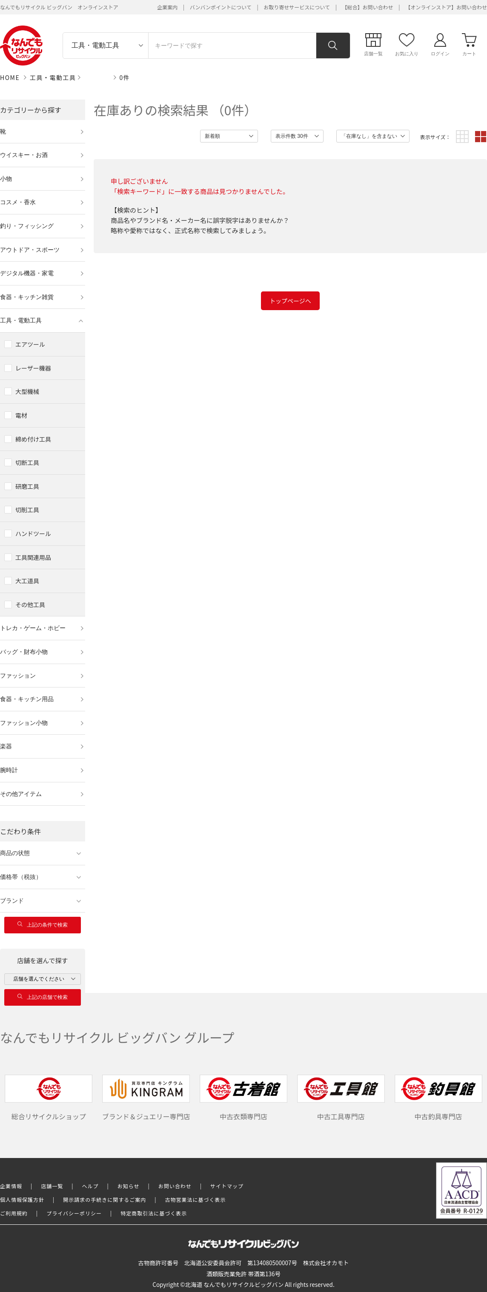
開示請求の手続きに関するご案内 (104, 1199)
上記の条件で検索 (42, 924)
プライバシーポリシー (74, 1213)
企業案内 (167, 7)
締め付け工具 (33, 439)
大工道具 (27, 580)
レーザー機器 (33, 368)
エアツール (30, 344)
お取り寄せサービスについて (297, 7)
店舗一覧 (52, 1185)
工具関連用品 (33, 557)
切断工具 (27, 462)
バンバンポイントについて (221, 7)
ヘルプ (90, 1185)
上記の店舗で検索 (42, 997)
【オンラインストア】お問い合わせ (446, 7)
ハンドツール (33, 533)
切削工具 (27, 509)
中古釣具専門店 (438, 1098)
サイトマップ (227, 1185)
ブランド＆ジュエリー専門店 (146, 1098)
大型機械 (27, 391)
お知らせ (128, 1185)
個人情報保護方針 (22, 1199)
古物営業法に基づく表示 (195, 1199)
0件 (125, 77)
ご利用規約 (14, 1213)
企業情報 (11, 1185)
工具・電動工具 (53, 77)
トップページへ (290, 301)
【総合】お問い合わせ (367, 7)
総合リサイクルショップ (48, 1098)
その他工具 (30, 604)
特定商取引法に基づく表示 (153, 1213)
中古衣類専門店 (243, 1098)
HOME (10, 77)
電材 (21, 415)
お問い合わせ (175, 1185)
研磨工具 (27, 486)
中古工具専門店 (341, 1098)
